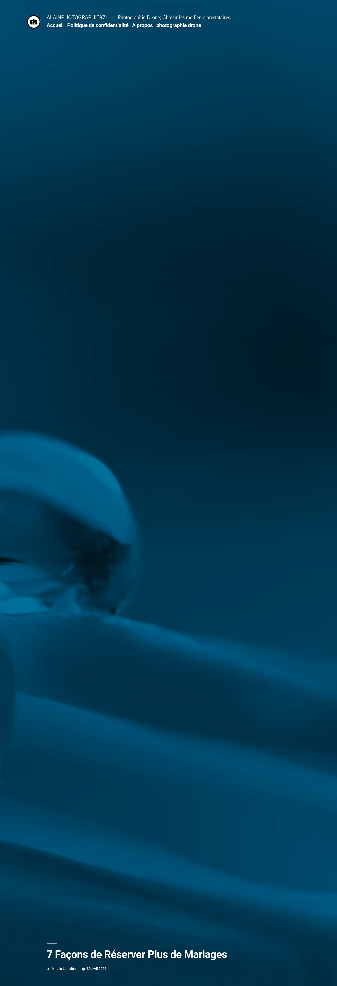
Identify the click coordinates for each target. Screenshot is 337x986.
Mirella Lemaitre (64, 969)
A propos (142, 25)
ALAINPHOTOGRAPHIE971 (77, 17)
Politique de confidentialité (98, 25)
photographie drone (178, 25)
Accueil (55, 25)
